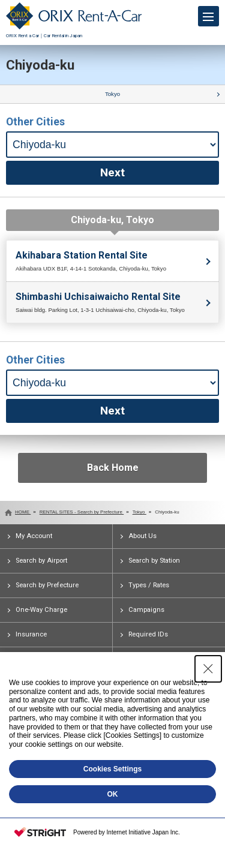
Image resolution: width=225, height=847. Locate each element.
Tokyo (112, 94)
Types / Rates (148, 585)
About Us (142, 536)
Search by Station (154, 560)
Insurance (31, 634)
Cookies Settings (112, 769)
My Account (34, 536)
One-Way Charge (41, 610)
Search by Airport (41, 560)
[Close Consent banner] (208, 669)
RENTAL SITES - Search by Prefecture (82, 512)
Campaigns (146, 610)
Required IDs (148, 634)
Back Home (113, 467)
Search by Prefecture (47, 585)
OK (112, 794)
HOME (23, 512)
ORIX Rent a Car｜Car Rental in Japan (74, 32)
